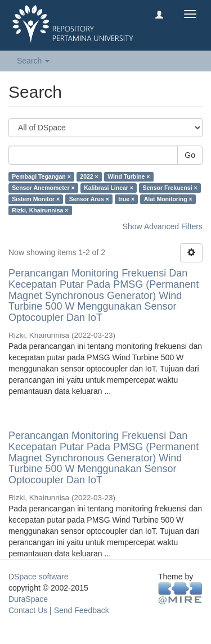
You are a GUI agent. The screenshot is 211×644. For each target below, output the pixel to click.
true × (126, 199)
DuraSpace (28, 599)
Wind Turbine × (128, 176)
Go (190, 155)
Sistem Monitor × (36, 199)
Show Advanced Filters (163, 226)
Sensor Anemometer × (43, 187)
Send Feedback (81, 610)
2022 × (89, 176)
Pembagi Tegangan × (41, 176)
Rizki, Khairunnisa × (40, 210)
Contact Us (27, 610)
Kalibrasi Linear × (108, 187)
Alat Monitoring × (168, 199)
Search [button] (33, 60)
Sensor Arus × (89, 199)
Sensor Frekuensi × (169, 187)
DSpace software (38, 576)
